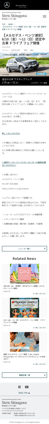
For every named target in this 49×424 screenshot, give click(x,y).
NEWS (10, 24)
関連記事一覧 (24, 375)
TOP (3, 24)
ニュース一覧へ (24, 248)
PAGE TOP (25, 393)
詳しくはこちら (41, 293)
